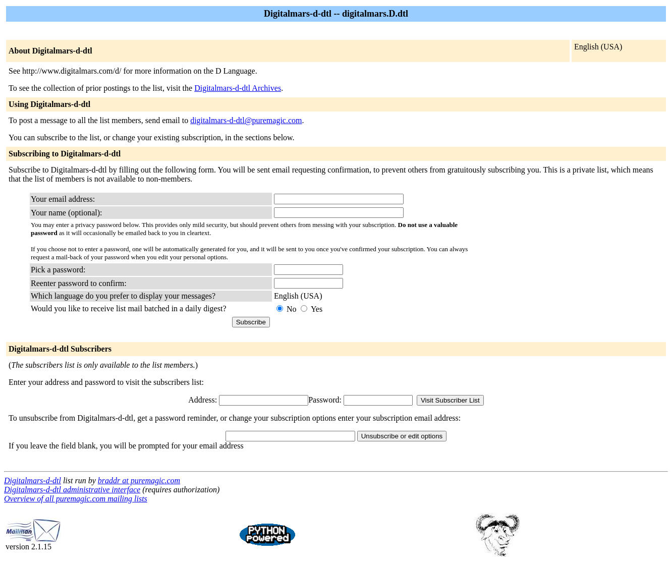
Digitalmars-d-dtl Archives (237, 88)
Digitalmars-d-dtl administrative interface (72, 489)
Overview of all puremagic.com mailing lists (75, 498)
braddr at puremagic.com (139, 480)
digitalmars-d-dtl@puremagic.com (246, 120)
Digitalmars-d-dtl (32, 480)
